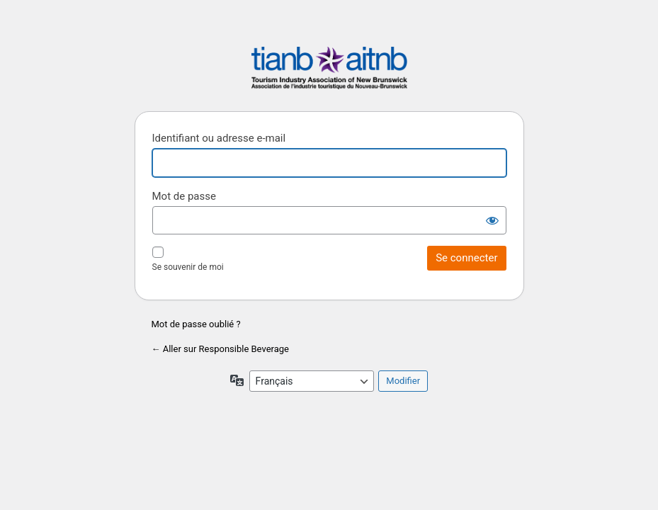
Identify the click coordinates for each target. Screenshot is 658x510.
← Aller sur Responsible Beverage (220, 349)
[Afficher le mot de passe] (492, 220)
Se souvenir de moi (188, 267)
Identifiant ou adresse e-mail (219, 138)
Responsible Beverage (329, 70)
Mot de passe (184, 196)
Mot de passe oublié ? (196, 324)
